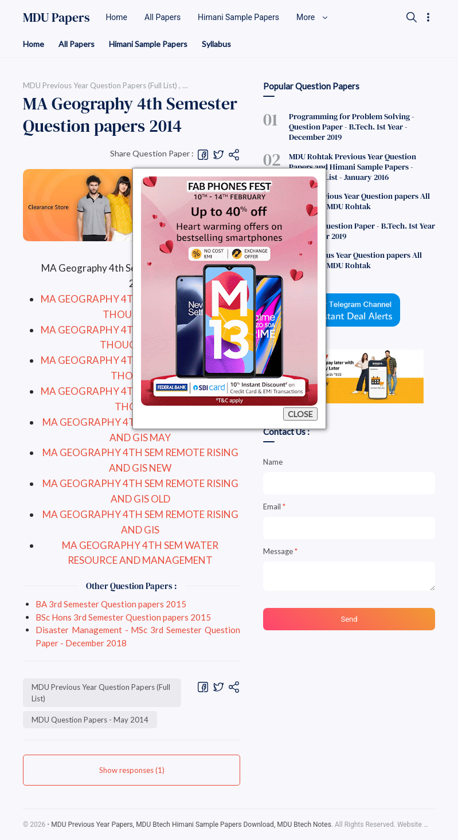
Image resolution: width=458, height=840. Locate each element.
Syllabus (216, 44)
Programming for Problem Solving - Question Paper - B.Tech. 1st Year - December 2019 (351, 127)
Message (280, 551)
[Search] (411, 17)
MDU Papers (56, 17)
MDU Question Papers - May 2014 (90, 719)
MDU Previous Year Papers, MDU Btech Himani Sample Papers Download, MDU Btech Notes (191, 825)
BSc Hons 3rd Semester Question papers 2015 (123, 617)
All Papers (76, 44)
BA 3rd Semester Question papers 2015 (111, 604)
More (312, 17)
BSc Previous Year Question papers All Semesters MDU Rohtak (355, 260)
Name (273, 461)
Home (33, 44)
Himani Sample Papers (148, 44)
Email (274, 506)
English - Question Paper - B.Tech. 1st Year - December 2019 (362, 231)
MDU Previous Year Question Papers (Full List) (101, 692)
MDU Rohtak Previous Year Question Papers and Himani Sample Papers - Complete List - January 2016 (352, 167)
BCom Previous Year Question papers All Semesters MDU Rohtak (359, 201)
